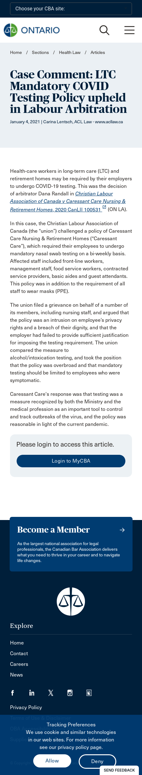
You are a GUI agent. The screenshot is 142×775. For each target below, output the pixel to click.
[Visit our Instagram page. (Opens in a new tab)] (77, 691)
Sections (41, 52)
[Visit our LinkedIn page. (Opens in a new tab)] (38, 691)
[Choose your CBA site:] (71, 9)
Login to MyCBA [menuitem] (71, 461)
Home (16, 52)
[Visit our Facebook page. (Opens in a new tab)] (19, 691)
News (16, 675)
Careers (19, 664)
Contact (19, 653)
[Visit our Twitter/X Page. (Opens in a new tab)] (57, 691)
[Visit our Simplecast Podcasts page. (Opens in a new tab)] (93, 691)
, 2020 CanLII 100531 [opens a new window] (68, 201)
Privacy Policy (26, 707)
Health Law (70, 52)
